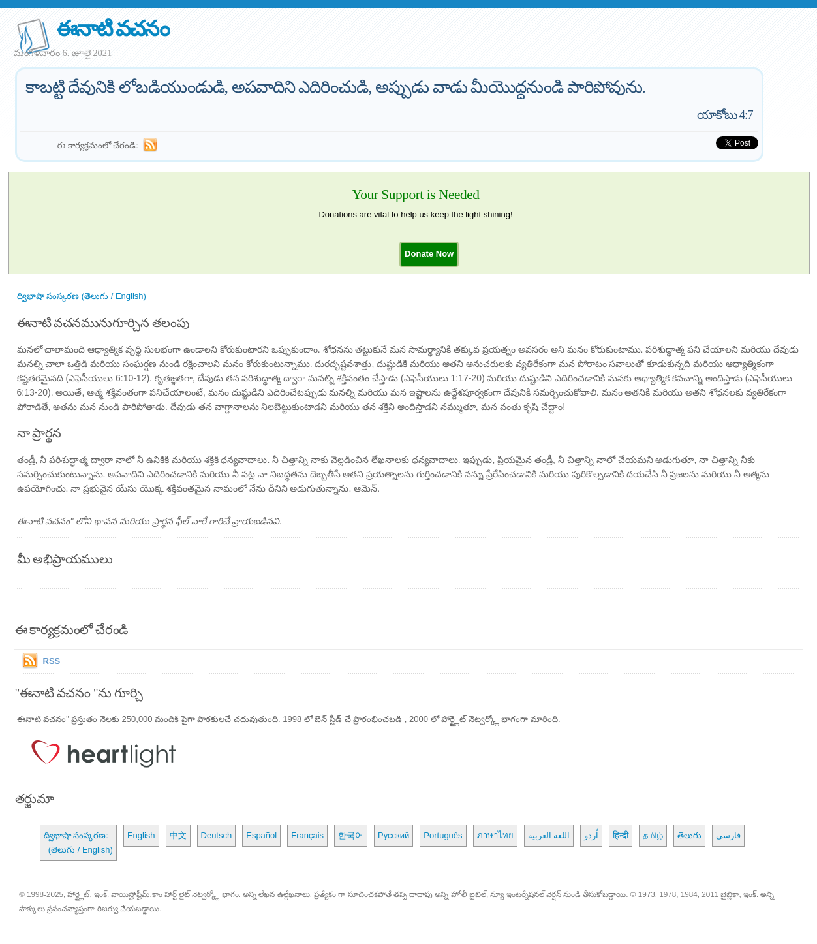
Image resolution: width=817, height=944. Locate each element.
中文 (178, 835)
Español (261, 835)
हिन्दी (620, 835)
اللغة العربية (549, 835)
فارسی (728, 835)
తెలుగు (689, 835)
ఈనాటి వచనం (112, 28)
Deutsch (216, 835)
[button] (429, 254)
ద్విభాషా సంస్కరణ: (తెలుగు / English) (78, 842)
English (141, 835)
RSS (52, 661)
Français (307, 835)
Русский (393, 835)
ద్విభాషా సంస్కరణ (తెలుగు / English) (81, 296)
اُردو (591, 835)
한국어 (350, 835)
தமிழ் (653, 835)
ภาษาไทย (495, 835)
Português (443, 835)
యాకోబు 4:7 (725, 114)
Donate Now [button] (429, 254)
